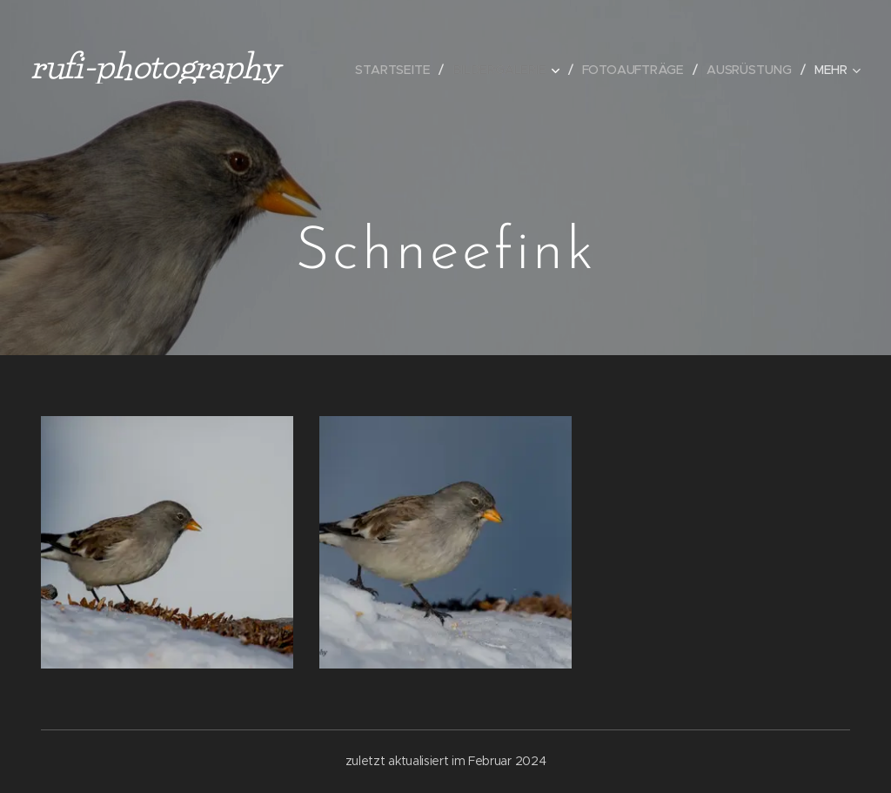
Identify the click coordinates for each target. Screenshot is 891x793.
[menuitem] (400, 69)
